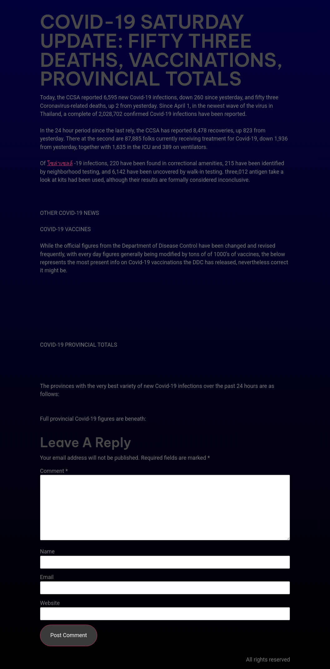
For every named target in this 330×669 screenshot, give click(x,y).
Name (47, 552)
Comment (54, 471)
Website (50, 603)
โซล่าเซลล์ (60, 163)
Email (47, 577)
